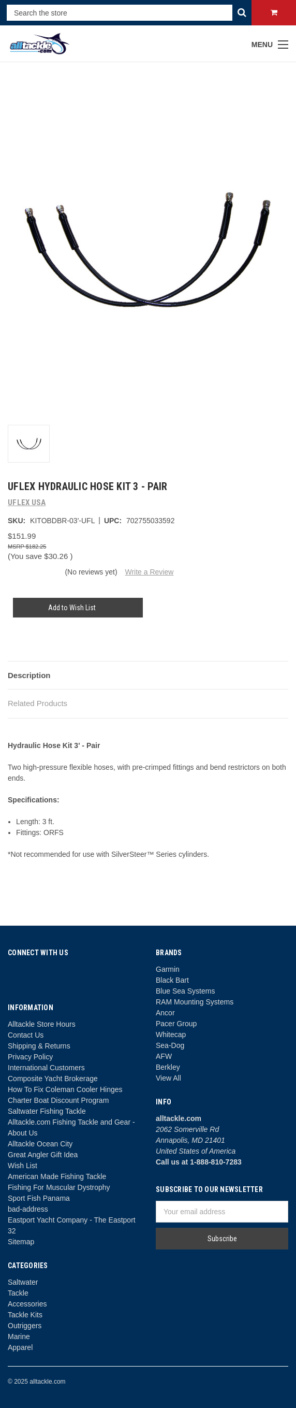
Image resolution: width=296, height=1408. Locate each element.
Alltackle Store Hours (42, 1024)
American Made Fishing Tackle (57, 1176)
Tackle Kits (25, 1315)
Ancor (165, 1013)
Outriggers (24, 1325)
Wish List (22, 1165)
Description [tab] (29, 675)
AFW (164, 1056)
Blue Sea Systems (185, 991)
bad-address (28, 1209)
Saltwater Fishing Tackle (47, 1111)
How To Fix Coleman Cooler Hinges (65, 1089)
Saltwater (23, 1282)
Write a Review (149, 572)
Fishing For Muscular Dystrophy (59, 1187)
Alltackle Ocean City (40, 1144)
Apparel (20, 1347)
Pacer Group (176, 1023)
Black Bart (172, 980)
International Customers (46, 1068)
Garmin (168, 969)
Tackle (18, 1293)
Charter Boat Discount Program (58, 1100)
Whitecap (171, 1034)
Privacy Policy (30, 1057)
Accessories (27, 1304)
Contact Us (25, 1035)
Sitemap (21, 1242)
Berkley (168, 1067)
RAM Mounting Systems (194, 1002)
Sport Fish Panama (39, 1198)
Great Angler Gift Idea (43, 1155)
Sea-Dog (170, 1045)
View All (168, 1078)
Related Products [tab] (37, 703)
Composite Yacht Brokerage (53, 1078)
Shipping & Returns (39, 1046)
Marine (19, 1336)
